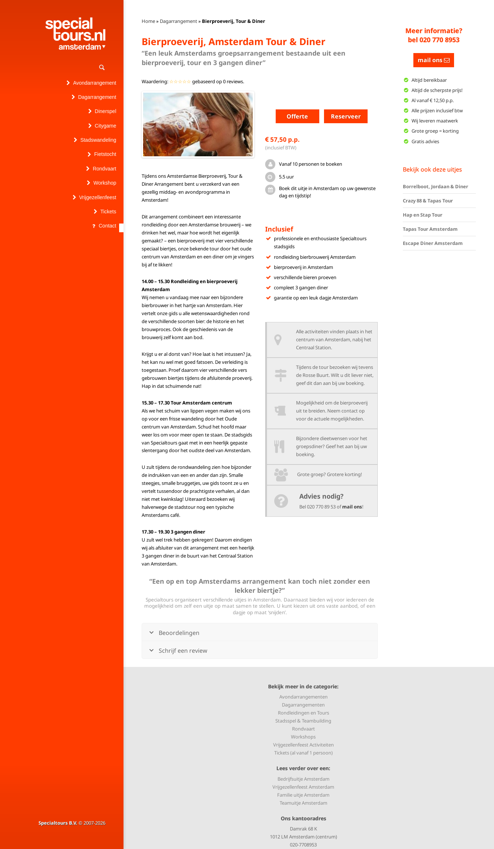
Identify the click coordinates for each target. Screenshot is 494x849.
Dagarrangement (178, 21)
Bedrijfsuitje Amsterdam (303, 779)
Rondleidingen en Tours (303, 712)
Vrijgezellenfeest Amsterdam (303, 787)
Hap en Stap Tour (422, 215)
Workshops (303, 736)
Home (148, 21)
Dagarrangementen (303, 704)
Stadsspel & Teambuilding (303, 720)
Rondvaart (303, 728)
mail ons (352, 506)
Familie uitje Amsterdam (303, 795)
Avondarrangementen (303, 696)
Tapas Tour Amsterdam (430, 229)
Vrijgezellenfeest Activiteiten (303, 744)
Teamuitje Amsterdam (303, 803)
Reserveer (346, 116)
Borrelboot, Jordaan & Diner (435, 186)
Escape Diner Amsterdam (433, 243)
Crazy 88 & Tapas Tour (428, 200)
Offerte (297, 116)
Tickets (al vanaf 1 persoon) (303, 752)
